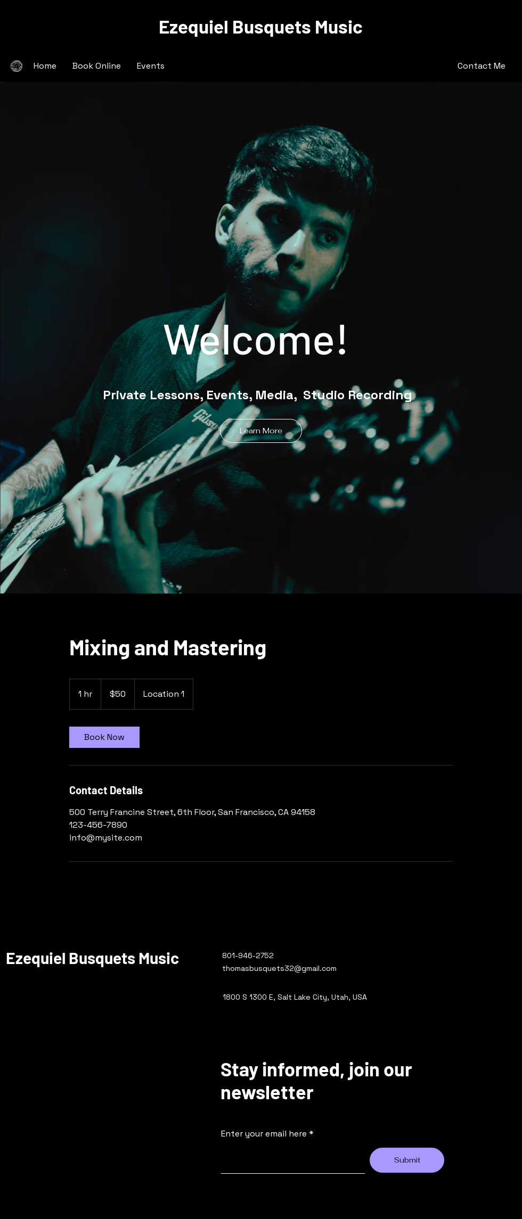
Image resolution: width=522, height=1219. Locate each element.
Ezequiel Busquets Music (261, 26)
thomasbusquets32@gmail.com (279, 968)
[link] (104, 737)
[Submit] (407, 1160)
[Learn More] (261, 431)
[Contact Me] (481, 66)
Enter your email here (264, 1134)
